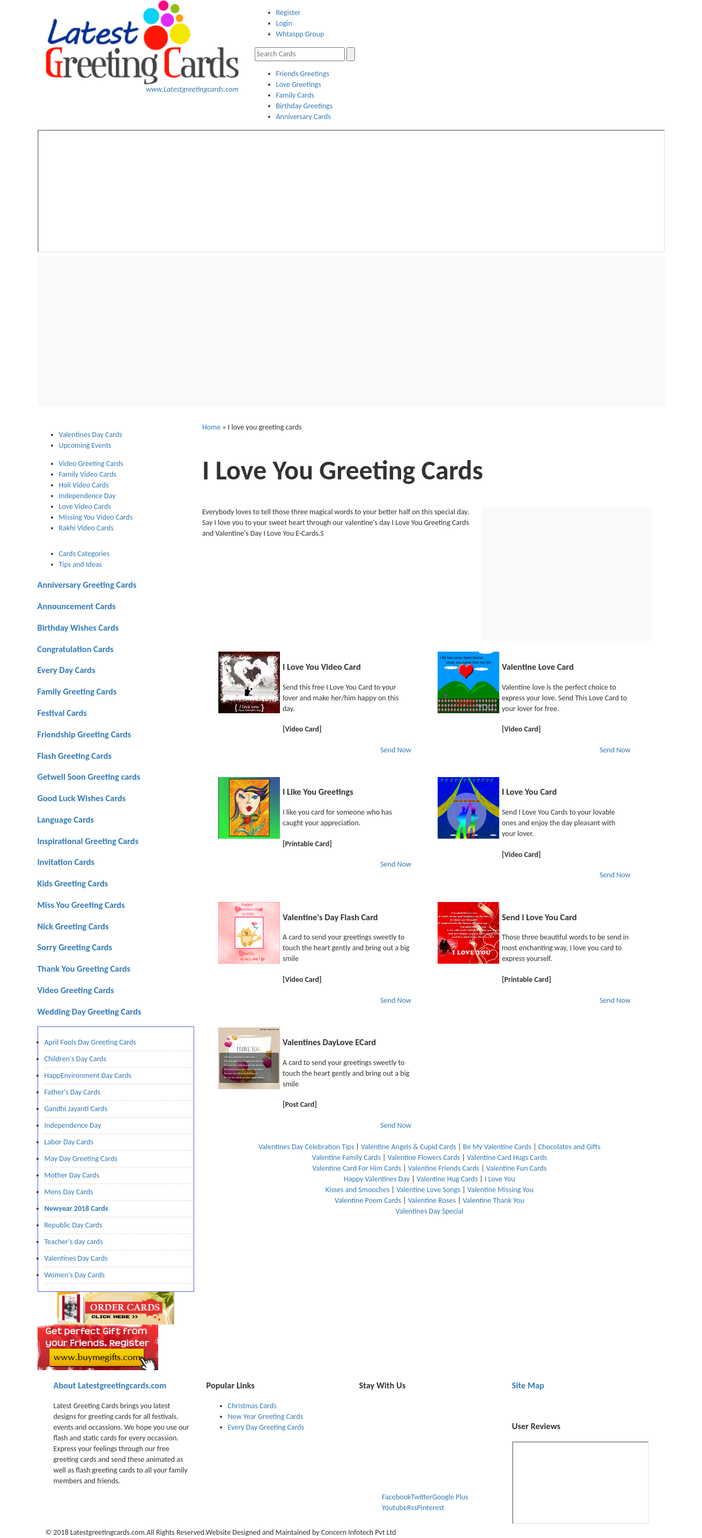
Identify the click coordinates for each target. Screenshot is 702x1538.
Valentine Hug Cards (447, 1179)
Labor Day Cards (69, 1142)
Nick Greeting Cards (73, 926)
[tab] (127, 435)
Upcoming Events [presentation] (85, 445)
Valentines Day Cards (76, 1258)
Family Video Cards (88, 474)
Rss (412, 1507)
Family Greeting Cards (77, 691)
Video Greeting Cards (91, 463)
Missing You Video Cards (96, 517)
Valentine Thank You (493, 1200)
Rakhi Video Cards (86, 528)
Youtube (394, 1507)
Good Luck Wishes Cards (82, 798)
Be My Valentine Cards (497, 1146)
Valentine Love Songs (428, 1189)
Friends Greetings (302, 73)
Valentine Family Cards (346, 1157)
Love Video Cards (85, 506)
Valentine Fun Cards (516, 1168)
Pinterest (430, 1507)
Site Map (528, 1385)
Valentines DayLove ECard (329, 1042)
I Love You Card (529, 791)
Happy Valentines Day (377, 1179)
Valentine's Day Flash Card (330, 917)
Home (211, 427)
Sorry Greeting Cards (75, 947)
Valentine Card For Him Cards (356, 1168)
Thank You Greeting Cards (84, 968)
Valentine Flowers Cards (424, 1157)
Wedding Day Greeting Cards (90, 1011)
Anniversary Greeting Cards (87, 584)
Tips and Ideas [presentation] (80, 564)
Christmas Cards (252, 1405)
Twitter (421, 1497)
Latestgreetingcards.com (110, 1385)
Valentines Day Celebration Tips (306, 1146)
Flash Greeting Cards (75, 755)
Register (288, 12)
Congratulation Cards (76, 649)
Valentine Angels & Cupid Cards (408, 1146)
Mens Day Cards (69, 1191)
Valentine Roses (432, 1200)
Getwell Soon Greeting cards (89, 776)
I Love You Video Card (322, 666)
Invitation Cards (66, 861)
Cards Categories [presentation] (84, 553)
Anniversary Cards (303, 116)
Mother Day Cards (72, 1175)
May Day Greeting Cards (81, 1158)
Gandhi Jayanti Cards (76, 1108)
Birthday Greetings (304, 105)
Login (284, 23)
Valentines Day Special (429, 1211)
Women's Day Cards (75, 1275)
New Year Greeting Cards (266, 1416)
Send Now (395, 750)
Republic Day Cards (73, 1225)
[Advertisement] (351, 331)
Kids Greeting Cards (73, 883)
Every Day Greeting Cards (266, 1427)
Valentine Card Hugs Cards (507, 1157)
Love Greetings (298, 84)
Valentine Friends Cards (443, 1168)
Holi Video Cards (84, 485)
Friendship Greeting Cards (84, 734)
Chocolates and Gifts (569, 1146)
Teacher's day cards (74, 1241)
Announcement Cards (77, 606)
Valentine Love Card (538, 666)
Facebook (396, 1497)
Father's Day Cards (73, 1092)
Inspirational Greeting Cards (88, 840)
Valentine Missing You (500, 1189)
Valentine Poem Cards (368, 1200)
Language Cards (66, 819)
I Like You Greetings (318, 791)
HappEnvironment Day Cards (88, 1075)
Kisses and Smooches (358, 1189)
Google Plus (450, 1497)
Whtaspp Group (300, 34)
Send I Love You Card (539, 917)
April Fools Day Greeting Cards (90, 1042)
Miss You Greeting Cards (81, 904)
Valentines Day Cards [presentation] (90, 434)
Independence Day (87, 495)
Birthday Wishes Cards (78, 627)
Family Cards (295, 95)
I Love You (500, 1179)
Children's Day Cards (76, 1058)
